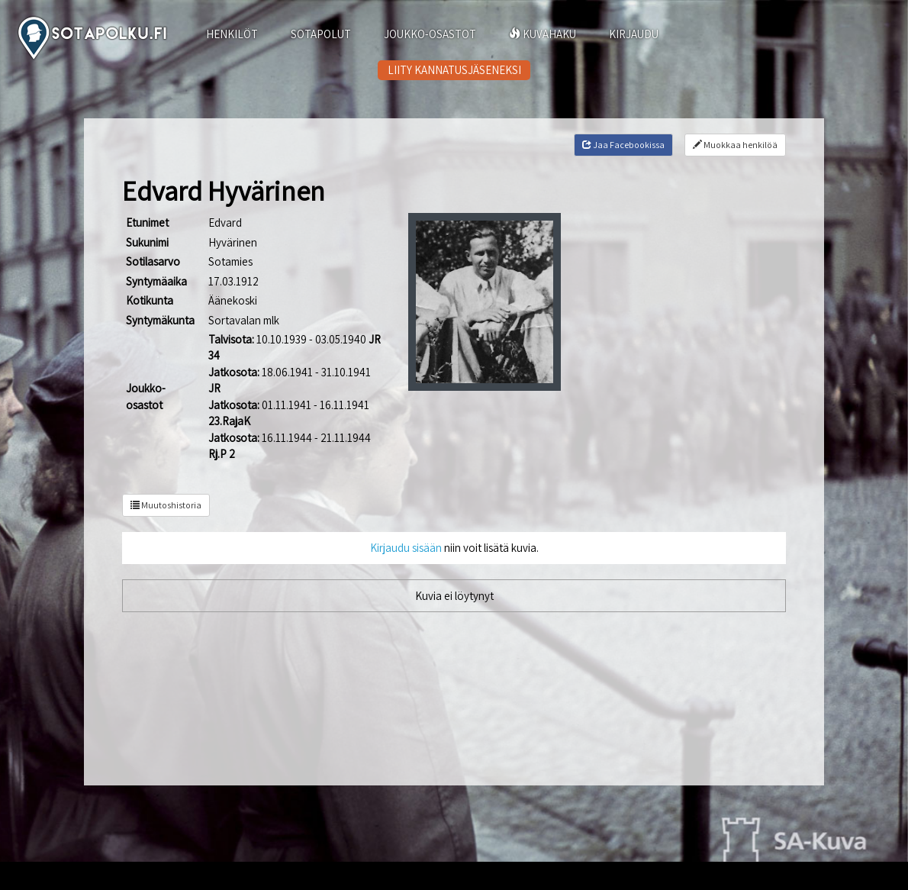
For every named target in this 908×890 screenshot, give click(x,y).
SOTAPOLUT (321, 34)
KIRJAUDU (633, 34)
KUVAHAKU (542, 34)
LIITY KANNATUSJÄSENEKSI (454, 70)
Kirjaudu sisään (406, 547)
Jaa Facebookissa (623, 144)
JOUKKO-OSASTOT (430, 34)
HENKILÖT (232, 34)
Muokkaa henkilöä (735, 144)
